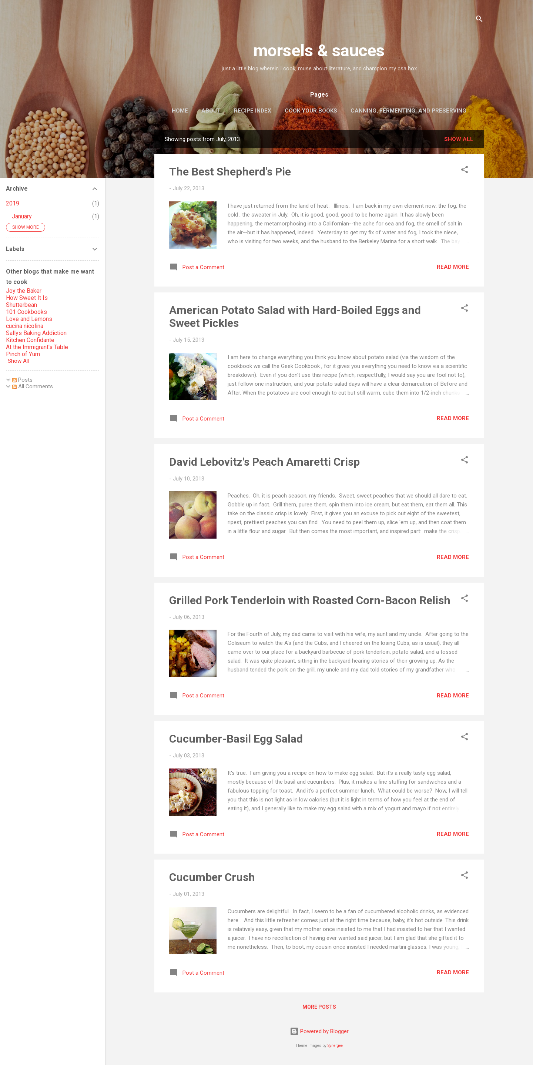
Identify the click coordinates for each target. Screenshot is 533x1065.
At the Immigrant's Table (37, 347)
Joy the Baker (23, 290)
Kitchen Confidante (30, 340)
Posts (22, 379)
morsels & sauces (319, 50)
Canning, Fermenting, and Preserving (408, 110)
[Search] (479, 20)
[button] (464, 171)
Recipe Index (252, 110)
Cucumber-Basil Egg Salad (236, 738)
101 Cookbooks (26, 311)
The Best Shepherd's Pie (230, 171)
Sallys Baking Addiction (36, 332)
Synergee (335, 1045)
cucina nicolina (24, 325)
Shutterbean (21, 304)
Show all (458, 139)
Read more (453, 267)
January (22, 216)
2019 (12, 203)
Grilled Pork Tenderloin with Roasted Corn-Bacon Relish (309, 600)
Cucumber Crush (212, 877)
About (211, 110)
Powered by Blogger (319, 1031)
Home (180, 110)
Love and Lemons (29, 318)
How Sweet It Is (27, 297)
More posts (319, 1007)
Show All (18, 361)
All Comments (32, 386)
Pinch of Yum (23, 354)
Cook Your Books (311, 110)
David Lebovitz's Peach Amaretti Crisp (264, 461)
